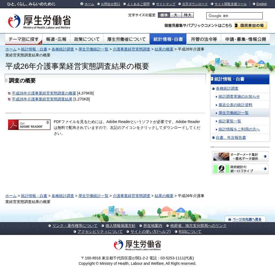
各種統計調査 (63, 49)
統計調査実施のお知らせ (239, 96)
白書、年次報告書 (231, 137)
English (261, 4)
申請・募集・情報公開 (245, 39)
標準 (164, 15)
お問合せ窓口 (110, 4)
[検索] (234, 16)
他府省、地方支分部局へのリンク (198, 225)
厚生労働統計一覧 (93, 49)
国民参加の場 (251, 25)
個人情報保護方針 (121, 225)
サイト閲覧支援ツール (231, 4)
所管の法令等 (204, 39)
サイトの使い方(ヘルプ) (151, 231)
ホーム (89, 4)
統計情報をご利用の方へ (239, 129)
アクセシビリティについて (100, 231)
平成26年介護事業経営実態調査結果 (42, 99)
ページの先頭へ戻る (245, 219)
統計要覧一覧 (230, 121)
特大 (187, 15)
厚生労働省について (126, 39)
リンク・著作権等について (74, 225)
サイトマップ (165, 4)
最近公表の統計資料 (235, 105)
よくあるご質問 (138, 4)
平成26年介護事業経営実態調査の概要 (44, 93)
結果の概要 (164, 49)
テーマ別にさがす (23, 39)
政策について (86, 39)
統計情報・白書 (168, 39)
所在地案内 (152, 225)
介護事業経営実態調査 (131, 49)
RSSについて (190, 231)
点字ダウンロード (195, 4)
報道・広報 (56, 39)
